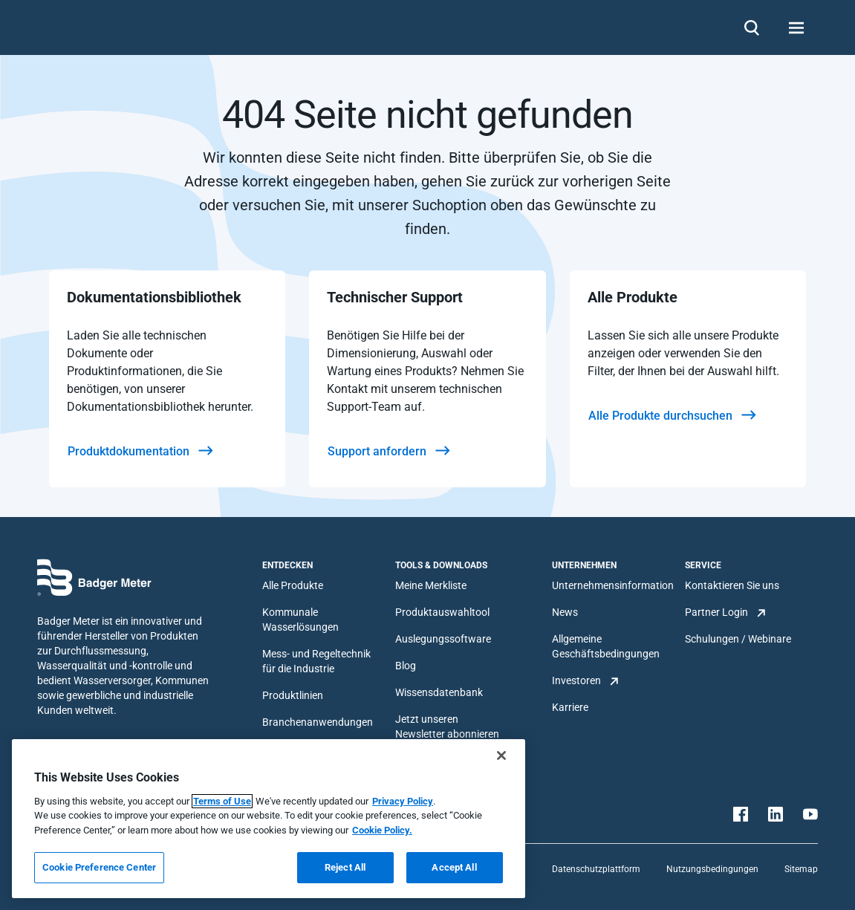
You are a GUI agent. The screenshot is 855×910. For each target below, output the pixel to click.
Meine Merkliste (430, 585)
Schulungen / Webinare (738, 639)
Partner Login (716, 612)
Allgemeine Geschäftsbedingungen (606, 646)
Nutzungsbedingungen (712, 869)
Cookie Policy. (382, 830)
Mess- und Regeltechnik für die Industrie (316, 661)
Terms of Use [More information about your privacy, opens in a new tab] (222, 801)
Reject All (345, 867)
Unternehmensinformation (613, 585)
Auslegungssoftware (443, 639)
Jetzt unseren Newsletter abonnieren (447, 726)
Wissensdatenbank (439, 692)
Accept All (454, 867)
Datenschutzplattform (596, 869)
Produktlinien (292, 695)
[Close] (501, 755)
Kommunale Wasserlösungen (300, 619)
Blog (405, 666)
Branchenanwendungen (317, 722)
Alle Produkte (292, 585)
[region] (268, 818)
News (565, 612)
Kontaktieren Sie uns (732, 585)
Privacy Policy (402, 801)
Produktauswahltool (442, 612)
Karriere (570, 707)
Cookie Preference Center (99, 867)
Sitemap (801, 869)
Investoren (576, 680)
